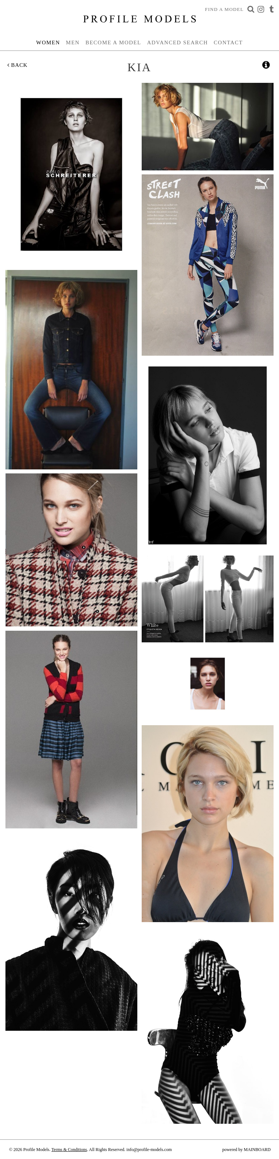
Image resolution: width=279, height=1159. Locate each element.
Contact (228, 42)
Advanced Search (177, 42)
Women (48, 42)
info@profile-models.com (149, 1149)
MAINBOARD (257, 1149)
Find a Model (224, 9)
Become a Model (113, 42)
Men (73, 42)
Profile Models (139, 18)
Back (17, 65)
